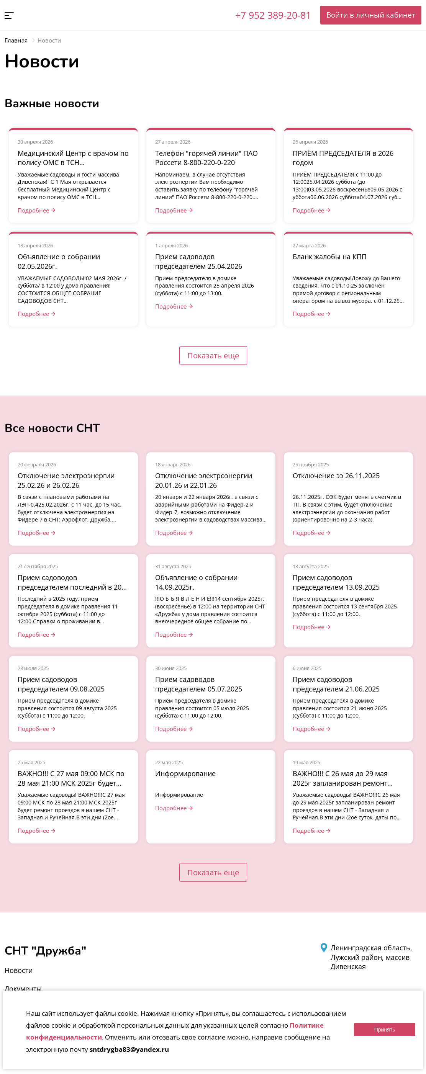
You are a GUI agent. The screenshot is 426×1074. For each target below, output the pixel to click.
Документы (23, 988)
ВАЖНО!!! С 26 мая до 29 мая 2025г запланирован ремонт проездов (340, 783)
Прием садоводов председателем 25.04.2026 (198, 261)
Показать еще (213, 355)
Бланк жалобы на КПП (330, 256)
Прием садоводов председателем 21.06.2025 (336, 684)
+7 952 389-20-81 (273, 14)
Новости (19, 970)
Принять (384, 1030)
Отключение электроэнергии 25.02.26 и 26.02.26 (66, 480)
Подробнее (33, 210)
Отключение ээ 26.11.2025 (336, 475)
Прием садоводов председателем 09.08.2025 (61, 684)
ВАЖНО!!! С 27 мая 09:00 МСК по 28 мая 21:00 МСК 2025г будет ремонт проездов (71, 783)
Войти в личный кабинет (370, 15)
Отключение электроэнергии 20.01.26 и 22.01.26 (203, 480)
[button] (9, 15)
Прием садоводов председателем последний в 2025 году (73, 587)
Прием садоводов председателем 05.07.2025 (198, 684)
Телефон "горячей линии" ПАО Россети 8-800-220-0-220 (206, 158)
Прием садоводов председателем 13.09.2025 (336, 582)
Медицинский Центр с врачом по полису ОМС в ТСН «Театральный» (73, 163)
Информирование (185, 773)
